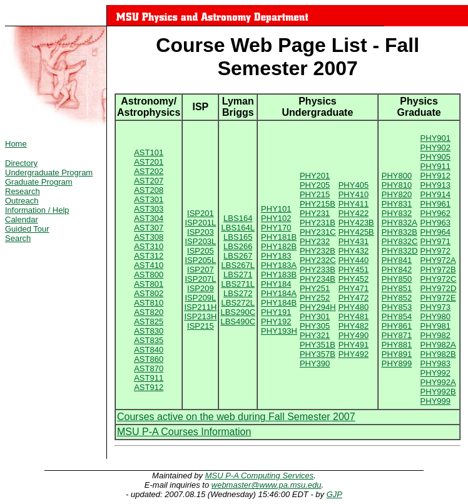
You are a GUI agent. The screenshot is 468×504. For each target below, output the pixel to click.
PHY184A (279, 293)
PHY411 (353, 203)
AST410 (148, 265)
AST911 (148, 378)
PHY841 (397, 260)
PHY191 (276, 312)
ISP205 (200, 250)
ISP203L (200, 241)
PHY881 (397, 344)
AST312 (148, 255)
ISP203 (200, 232)
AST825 (148, 321)
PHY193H (279, 331)
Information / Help (37, 210)
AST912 (148, 387)
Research (22, 191)
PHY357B (317, 354)
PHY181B (279, 237)
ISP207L (200, 279)
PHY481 (353, 316)
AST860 (148, 359)
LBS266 (237, 246)
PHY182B (279, 246)
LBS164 (237, 218)
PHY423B (356, 222)
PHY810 (397, 185)
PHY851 (397, 288)
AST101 (148, 152)
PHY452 (353, 279)
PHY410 (353, 194)
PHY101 (276, 208)
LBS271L (238, 284)
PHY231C (318, 232)
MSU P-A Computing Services (259, 475)
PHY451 (353, 269)
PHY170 (276, 227)
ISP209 (200, 288)
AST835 (148, 340)
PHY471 (353, 288)
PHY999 (435, 401)
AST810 (148, 302)
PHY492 (353, 354)
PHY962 (435, 213)
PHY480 (353, 307)
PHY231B (317, 222)
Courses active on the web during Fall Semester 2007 (236, 416)
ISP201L (200, 222)
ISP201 (200, 213)
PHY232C (318, 260)
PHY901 (435, 138)
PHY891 (397, 354)
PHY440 (353, 260)
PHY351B (317, 344)
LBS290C (237, 312)
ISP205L (200, 260)
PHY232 (315, 241)
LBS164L (238, 227)
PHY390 (315, 363)
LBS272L (238, 302)
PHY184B (279, 302)
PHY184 (276, 284)
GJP (334, 494)
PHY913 (435, 185)
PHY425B (356, 232)
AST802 (148, 293)
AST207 (148, 180)
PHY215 (315, 194)
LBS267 (237, 255)
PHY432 (353, 250)
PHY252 (315, 297)
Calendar (21, 219)
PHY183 (276, 255)
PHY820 (397, 194)
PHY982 (435, 335)
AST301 (148, 199)
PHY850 (397, 279)
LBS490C (237, 321)
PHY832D (400, 250)
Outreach (21, 200)
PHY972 (435, 250)
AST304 (148, 218)
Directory (21, 163)
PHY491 (353, 344)
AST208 (148, 190)
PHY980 (435, 316)
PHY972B (438, 269)
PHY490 (353, 335)
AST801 (148, 284)
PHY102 (276, 218)
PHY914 (435, 194)
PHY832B (399, 232)
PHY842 (397, 269)
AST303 (148, 208)
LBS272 (237, 293)
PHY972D (438, 288)
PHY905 (435, 157)
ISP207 (200, 269)
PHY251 (315, 288)
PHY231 (315, 213)
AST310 (148, 246)
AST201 (148, 162)
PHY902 (435, 147)
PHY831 (397, 203)
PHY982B (438, 354)
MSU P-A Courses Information (184, 431)
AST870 (148, 368)
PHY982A (438, 344)
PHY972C (438, 279)
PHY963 (435, 222)
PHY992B (438, 391)
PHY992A (438, 382)
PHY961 (435, 203)
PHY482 (353, 326)
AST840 (148, 349)
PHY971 (435, 241)
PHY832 (397, 213)
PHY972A (438, 260)
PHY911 (435, 166)
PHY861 (397, 326)
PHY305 (315, 326)
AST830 (148, 331)
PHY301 (315, 316)
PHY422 (353, 213)
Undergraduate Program (49, 172)
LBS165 (237, 237)
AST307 (148, 227)
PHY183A (279, 265)
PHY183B (279, 274)
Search (18, 238)
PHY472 (353, 297)
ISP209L (200, 297)
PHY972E (438, 297)
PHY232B (317, 250)
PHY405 (353, 185)
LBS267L (238, 265)
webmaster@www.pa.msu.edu (266, 485)
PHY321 (315, 335)
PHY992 (435, 373)
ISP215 (200, 326)
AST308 (148, 237)
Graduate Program (39, 182)
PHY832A (399, 222)
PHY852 (397, 297)
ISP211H (200, 307)
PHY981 (435, 326)
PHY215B (317, 203)
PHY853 (397, 307)
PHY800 (397, 175)
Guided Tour (27, 229)
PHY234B (317, 279)
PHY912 (435, 175)
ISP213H (200, 316)
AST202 (148, 171)
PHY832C (400, 241)
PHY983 (435, 363)
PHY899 (397, 363)
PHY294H (318, 307)
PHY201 (315, 175)
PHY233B (317, 269)
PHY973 (435, 307)
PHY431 (353, 241)
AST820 (148, 312)
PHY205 (315, 185)
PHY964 (435, 232)
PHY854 (397, 316)
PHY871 (397, 335)
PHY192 (276, 321)
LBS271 (237, 274)
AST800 (148, 274)
